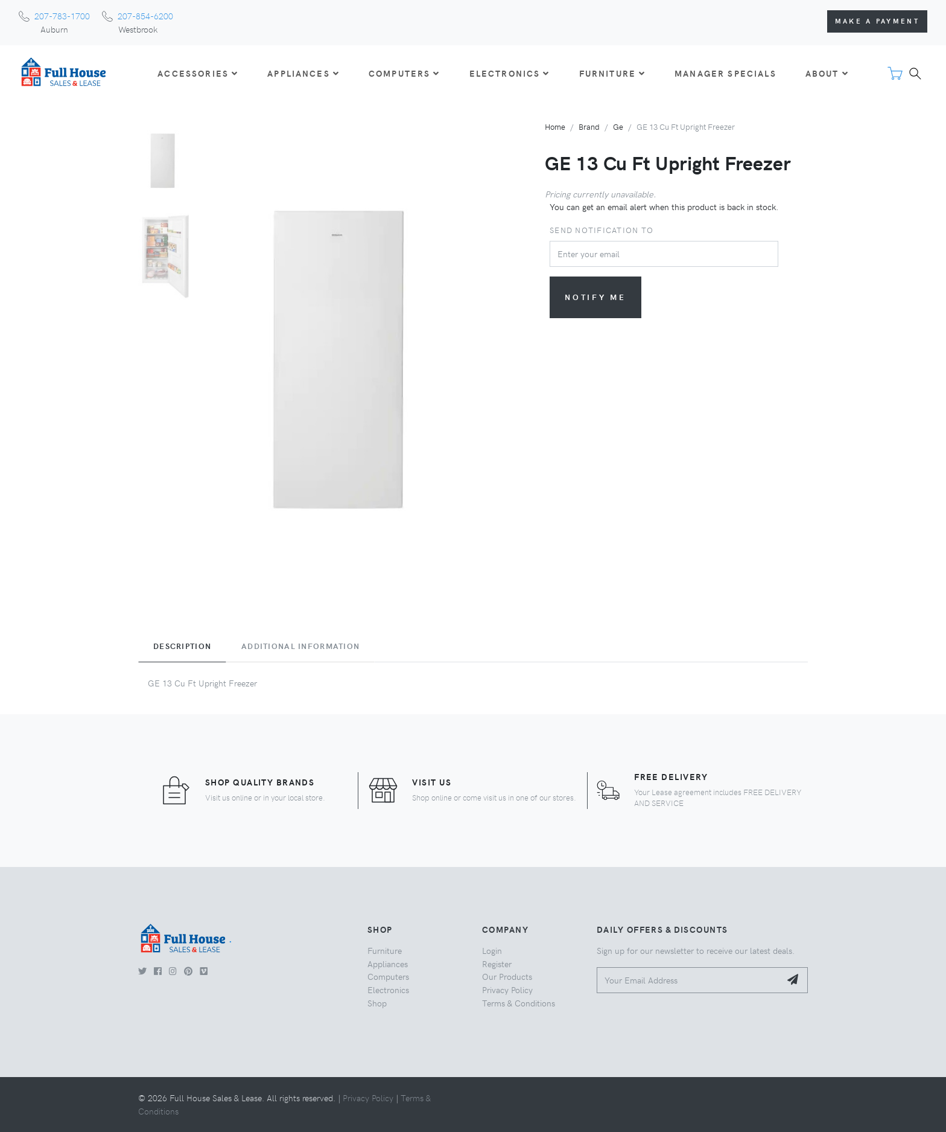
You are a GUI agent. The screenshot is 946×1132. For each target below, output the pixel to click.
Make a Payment (877, 20)
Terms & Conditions (518, 1003)
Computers (388, 976)
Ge (618, 126)
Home (555, 126)
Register (497, 964)
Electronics (388, 989)
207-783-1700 (62, 16)
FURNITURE (612, 73)
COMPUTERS (404, 73)
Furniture (384, 950)
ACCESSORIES (197, 73)
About (827, 73)
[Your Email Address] (689, 980)
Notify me (595, 297)
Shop (377, 1003)
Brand (589, 126)
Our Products (507, 976)
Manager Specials (725, 73)
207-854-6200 (145, 16)
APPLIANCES (303, 73)
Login (492, 950)
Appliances (387, 964)
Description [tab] (182, 646)
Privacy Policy (507, 989)
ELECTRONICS (509, 73)
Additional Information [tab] (300, 646)
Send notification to (601, 230)
